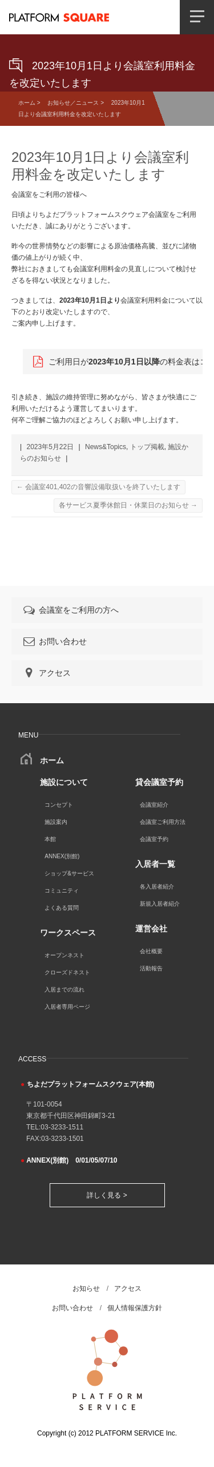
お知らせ (86, 1288)
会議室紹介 (154, 805)
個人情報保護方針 (134, 1308)
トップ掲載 (147, 447)
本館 (50, 839)
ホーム (26, 103)
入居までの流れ (64, 989)
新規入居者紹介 (160, 904)
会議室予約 (154, 839)
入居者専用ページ (67, 1007)
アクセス (46, 672)
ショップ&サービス (69, 873)
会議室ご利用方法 (162, 822)
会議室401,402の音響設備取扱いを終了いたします (98, 487)
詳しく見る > (107, 1195)
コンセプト (59, 805)
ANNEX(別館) (62, 856)
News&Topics (105, 447)
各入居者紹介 (157, 886)
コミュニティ (62, 890)
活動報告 (151, 968)
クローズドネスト (67, 972)
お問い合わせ (54, 641)
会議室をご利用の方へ (70, 609)
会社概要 (151, 951)
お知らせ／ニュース (73, 103)
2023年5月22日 (50, 447)
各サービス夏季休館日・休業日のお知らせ (128, 505)
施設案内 (56, 822)
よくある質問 (62, 908)
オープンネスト (64, 955)
